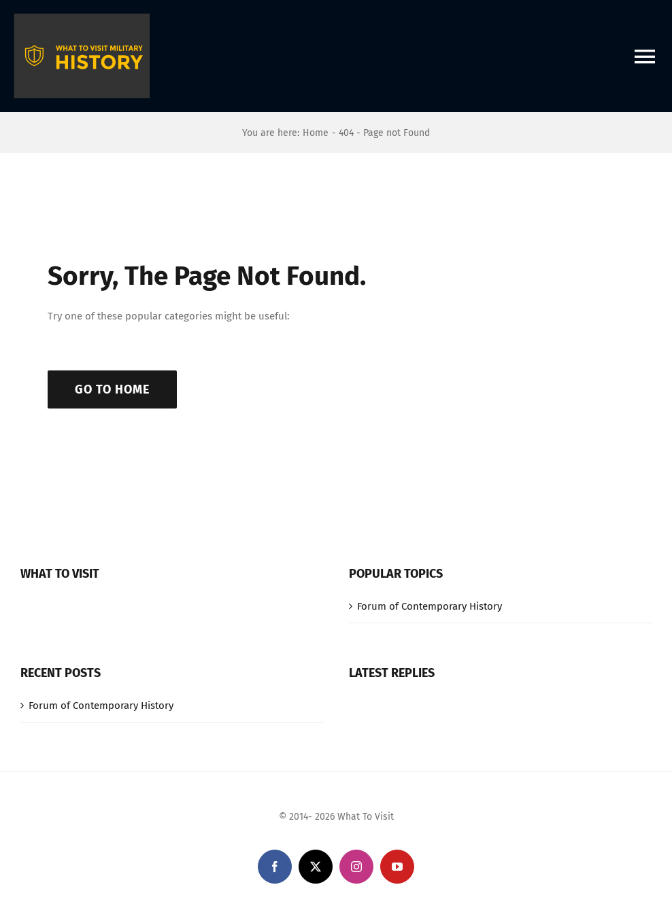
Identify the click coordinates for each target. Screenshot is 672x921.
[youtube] (397, 867)
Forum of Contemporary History (429, 606)
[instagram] (356, 867)
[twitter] (316, 867)
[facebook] (275, 867)
